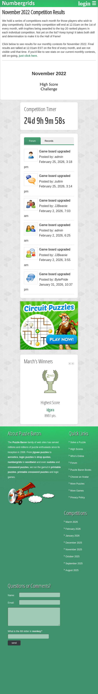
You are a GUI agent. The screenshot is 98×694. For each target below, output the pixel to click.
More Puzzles (77, 483)
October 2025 (72, 556)
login (84, 3)
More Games (77, 490)
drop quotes (43, 457)
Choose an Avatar (79, 477)
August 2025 (71, 570)
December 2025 (73, 542)
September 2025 (74, 563)
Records (49, 141)
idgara (56, 409)
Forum (32, 141)
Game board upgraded (54, 151)
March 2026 (71, 522)
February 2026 (73, 529)
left (69, 363)
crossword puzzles (18, 467)
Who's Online (77, 456)
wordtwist (30, 462)
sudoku (51, 462)
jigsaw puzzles (41, 452)
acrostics (13, 457)
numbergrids (15, 462)
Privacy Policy (77, 497)
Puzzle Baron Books (80, 470)
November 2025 (73, 549)
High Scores (76, 449)
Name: (11, 595)
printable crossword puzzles (33, 472)
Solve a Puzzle (78, 442)
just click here (28, 55)
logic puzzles (26, 457)
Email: (11, 602)
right (72, 363)
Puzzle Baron (19, 442)
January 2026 (72, 535)
